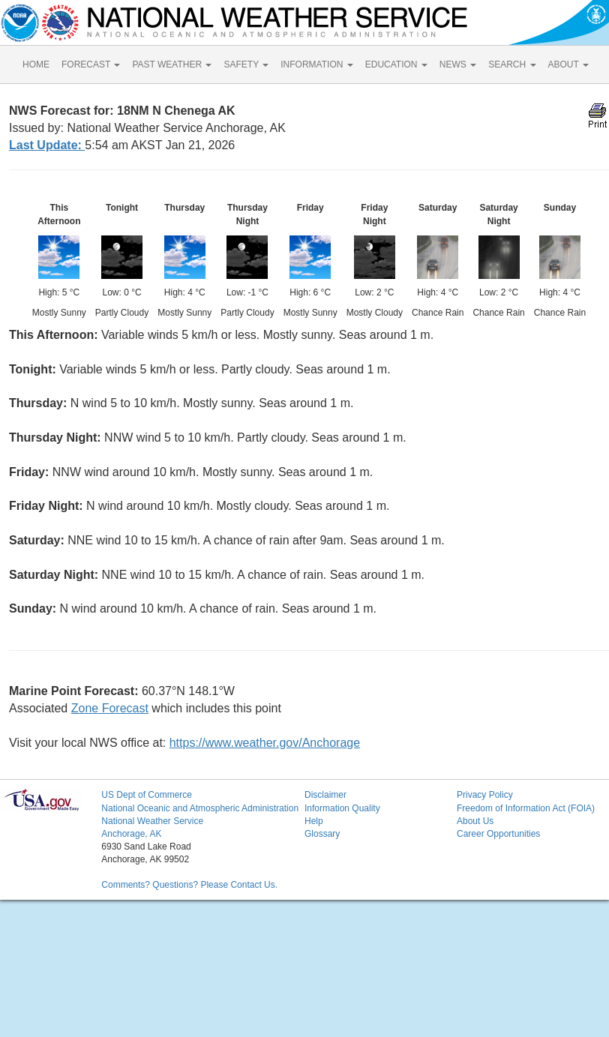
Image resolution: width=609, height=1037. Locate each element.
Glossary (322, 834)
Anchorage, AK (131, 834)
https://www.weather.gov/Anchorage (265, 742)
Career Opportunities (498, 834)
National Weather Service (152, 821)
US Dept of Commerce (146, 795)
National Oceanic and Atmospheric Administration (199, 808)
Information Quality (342, 808)
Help (313, 821)
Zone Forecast (109, 708)
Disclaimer (325, 795)
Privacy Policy (485, 795)
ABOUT (568, 64)
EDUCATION (396, 64)
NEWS (458, 64)
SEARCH (512, 64)
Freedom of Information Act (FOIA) (526, 808)
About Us (475, 821)
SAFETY (246, 64)
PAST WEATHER (172, 64)
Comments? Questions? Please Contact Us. (189, 885)
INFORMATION (316, 64)
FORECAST (91, 64)
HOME (36, 64)
